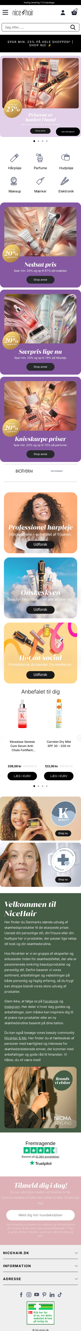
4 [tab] (47, 786)
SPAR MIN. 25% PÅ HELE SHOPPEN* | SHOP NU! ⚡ (40, 43)
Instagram (12, 1007)
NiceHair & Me (15, 1038)
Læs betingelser (68, 131)
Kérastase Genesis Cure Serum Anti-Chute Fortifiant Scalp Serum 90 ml (22, 746)
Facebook (50, 1001)
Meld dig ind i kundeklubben (40, 1215)
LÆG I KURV (22, 776)
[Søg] (40, 27)
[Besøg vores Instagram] (28, 1296)
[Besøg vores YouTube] (36, 1296)
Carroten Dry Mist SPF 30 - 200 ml (59, 744)
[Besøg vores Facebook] (21, 1296)
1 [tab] (34, 786)
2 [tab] (38, 786)
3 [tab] (43, 786)
